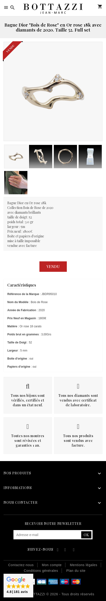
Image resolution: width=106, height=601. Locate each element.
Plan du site (76, 571)
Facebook (57, 550)
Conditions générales (41, 571)
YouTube (65, 550)
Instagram (73, 550)
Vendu (53, 266)
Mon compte (93, 6)
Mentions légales (83, 565)
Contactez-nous (21, 565)
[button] (18, 585)
